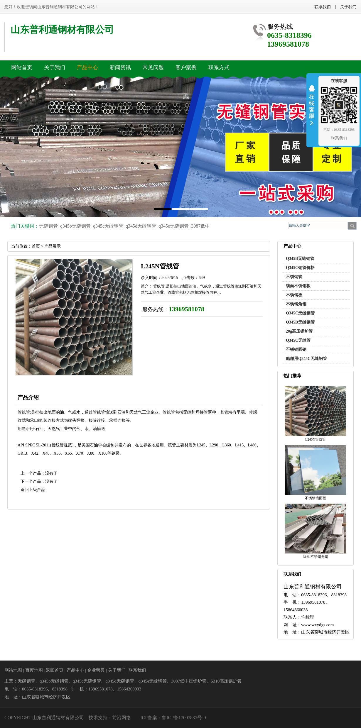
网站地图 (13, 670)
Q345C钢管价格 (300, 267)
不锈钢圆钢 (296, 349)
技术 (93, 717)
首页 (36, 246)
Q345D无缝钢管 (300, 322)
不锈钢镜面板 (315, 498)
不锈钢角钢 (296, 304)
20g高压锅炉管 (299, 331)
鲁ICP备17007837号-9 (184, 717)
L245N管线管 (315, 439)
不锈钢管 (294, 277)
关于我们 (348, 6)
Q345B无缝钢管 (300, 258)
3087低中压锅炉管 (188, 681)
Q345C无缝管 (298, 340)
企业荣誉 (96, 670)
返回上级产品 (33, 489)
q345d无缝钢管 (141, 226)
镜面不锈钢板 (298, 286)
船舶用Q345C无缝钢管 (306, 358)
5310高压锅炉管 (226, 681)
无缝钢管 (48, 226)
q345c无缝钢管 (108, 226)
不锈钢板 (294, 295)
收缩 (311, 109)
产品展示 (52, 246)
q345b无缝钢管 (75, 226)
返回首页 (54, 670)
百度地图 (34, 670)
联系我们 (322, 6)
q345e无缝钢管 (173, 226)
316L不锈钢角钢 (315, 557)
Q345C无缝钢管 (300, 313)
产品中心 (75, 670)
